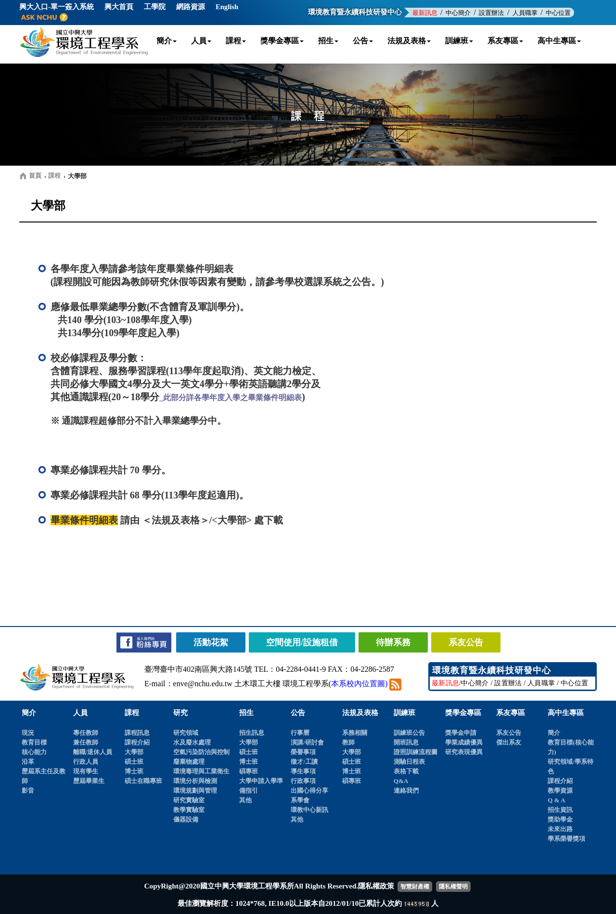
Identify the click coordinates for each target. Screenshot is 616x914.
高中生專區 (566, 713)
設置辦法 (491, 12)
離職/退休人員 (93, 752)
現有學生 (85, 771)
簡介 (29, 713)
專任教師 (85, 732)
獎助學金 (560, 819)
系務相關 (354, 732)
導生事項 (303, 771)
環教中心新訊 (309, 809)
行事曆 (300, 732)
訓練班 (404, 713)
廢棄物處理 (189, 761)
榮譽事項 (303, 752)
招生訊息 (251, 732)
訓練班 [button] (459, 41)
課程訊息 (137, 732)
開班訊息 (406, 742)
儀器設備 (185, 819)
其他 (245, 800)
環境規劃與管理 (195, 790)
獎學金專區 (463, 713)
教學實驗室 (189, 809)
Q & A (556, 800)
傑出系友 (508, 742)
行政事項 (303, 780)
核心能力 (34, 752)
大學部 (134, 752)
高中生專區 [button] (559, 41)
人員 (80, 713)
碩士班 (134, 761)
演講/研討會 (307, 742)
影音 (28, 790)
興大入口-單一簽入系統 (56, 7)
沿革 (28, 761)
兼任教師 (85, 742)
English (227, 7)
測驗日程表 (409, 761)
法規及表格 (360, 713)
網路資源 (190, 7)
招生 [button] (328, 41)
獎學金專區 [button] (282, 41)
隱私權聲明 (453, 886)
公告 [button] (363, 41)
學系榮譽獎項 (566, 838)
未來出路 (560, 829)
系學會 (300, 800)
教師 (348, 742)
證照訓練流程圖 (415, 752)
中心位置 (558, 12)
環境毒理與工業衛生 (201, 771)
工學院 (155, 7)
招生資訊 (560, 809)
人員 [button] (201, 41)
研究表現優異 (464, 752)
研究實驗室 (189, 800)
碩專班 (248, 771)
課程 (132, 713)
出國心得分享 (309, 790)
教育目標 (34, 742)
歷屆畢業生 (88, 780)
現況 (28, 732)
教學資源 (560, 790)
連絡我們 (406, 790)
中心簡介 (458, 12)
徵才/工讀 (304, 761)
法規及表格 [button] (409, 41)
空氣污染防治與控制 (201, 752)
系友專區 (510, 713)
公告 (298, 713)
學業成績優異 (464, 742)
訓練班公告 (409, 732)
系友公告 (508, 732)
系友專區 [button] (505, 41)
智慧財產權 (414, 886)
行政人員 (85, 761)
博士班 (134, 771)
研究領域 (185, 732)
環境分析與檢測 (195, 780)
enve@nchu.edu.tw (202, 683)
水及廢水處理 (192, 742)
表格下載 (406, 771)
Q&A (401, 780)
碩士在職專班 (143, 780)
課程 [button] (236, 41)
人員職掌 (525, 12)
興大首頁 (118, 7)
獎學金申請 (460, 732)
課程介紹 (137, 742)
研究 (180, 713)
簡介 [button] (166, 41)
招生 (246, 713)
